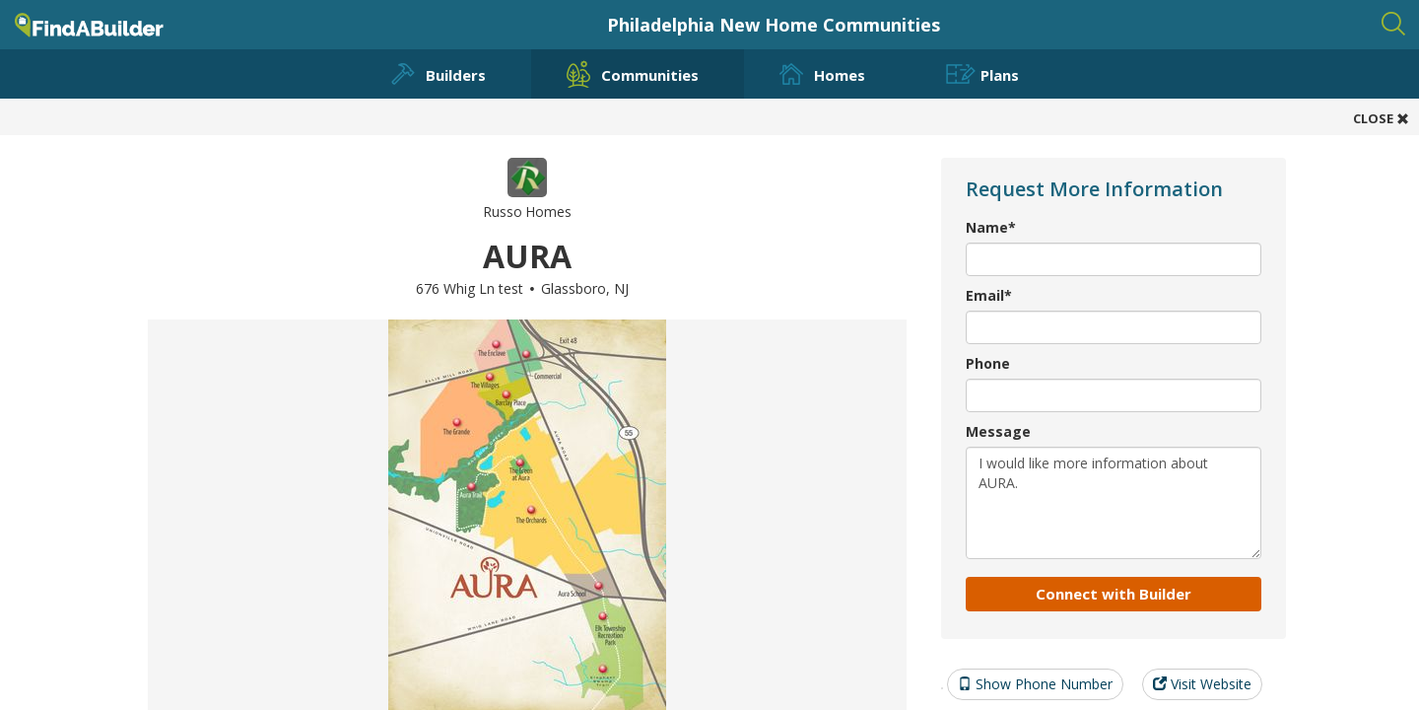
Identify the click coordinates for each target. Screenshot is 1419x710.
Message (998, 431)
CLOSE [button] (1381, 118)
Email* (989, 295)
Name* (991, 227)
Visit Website (1202, 683)
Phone (988, 363)
